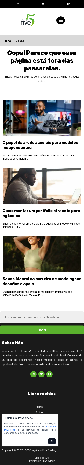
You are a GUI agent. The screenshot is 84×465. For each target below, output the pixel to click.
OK (52, 441)
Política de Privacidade (42, 460)
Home (8, 40)
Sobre (39, 412)
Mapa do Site (42, 457)
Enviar (42, 330)
